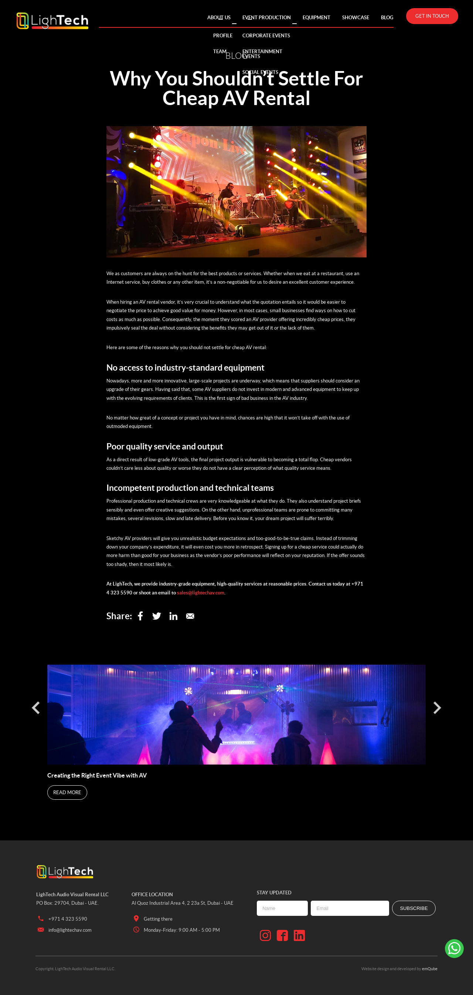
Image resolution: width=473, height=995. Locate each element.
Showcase (355, 17)
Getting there (152, 919)
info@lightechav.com (64, 930)
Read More (67, 792)
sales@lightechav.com (200, 593)
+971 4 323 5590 (61, 919)
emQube (430, 969)
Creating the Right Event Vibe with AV (97, 775)
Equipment (316, 17)
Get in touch (432, 16)
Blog (387, 17)
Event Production (266, 17)
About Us (219, 17)
